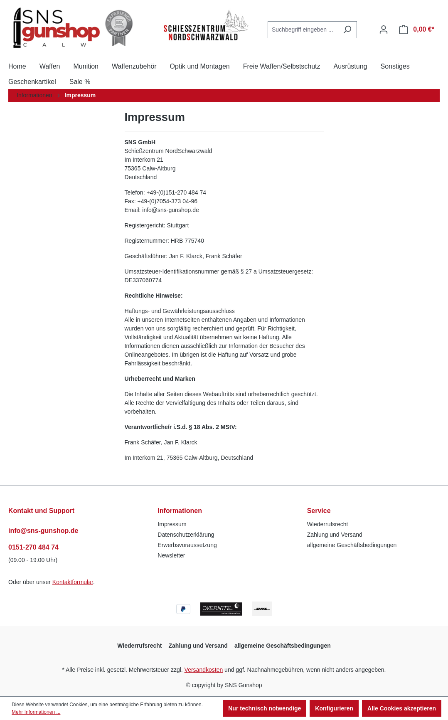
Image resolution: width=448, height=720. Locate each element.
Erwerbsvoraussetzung (187, 545)
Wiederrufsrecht (327, 524)
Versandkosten (204, 669)
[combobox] (303, 29)
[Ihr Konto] (384, 29)
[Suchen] (347, 29)
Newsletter (171, 555)
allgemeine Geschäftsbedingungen (352, 545)
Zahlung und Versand (334, 534)
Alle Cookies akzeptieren (401, 708)
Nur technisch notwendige (264, 708)
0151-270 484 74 (33, 547)
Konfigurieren (334, 708)
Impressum (172, 524)
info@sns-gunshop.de (43, 530)
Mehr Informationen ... (36, 712)
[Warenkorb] (417, 29)
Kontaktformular (72, 582)
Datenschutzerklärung (186, 534)
